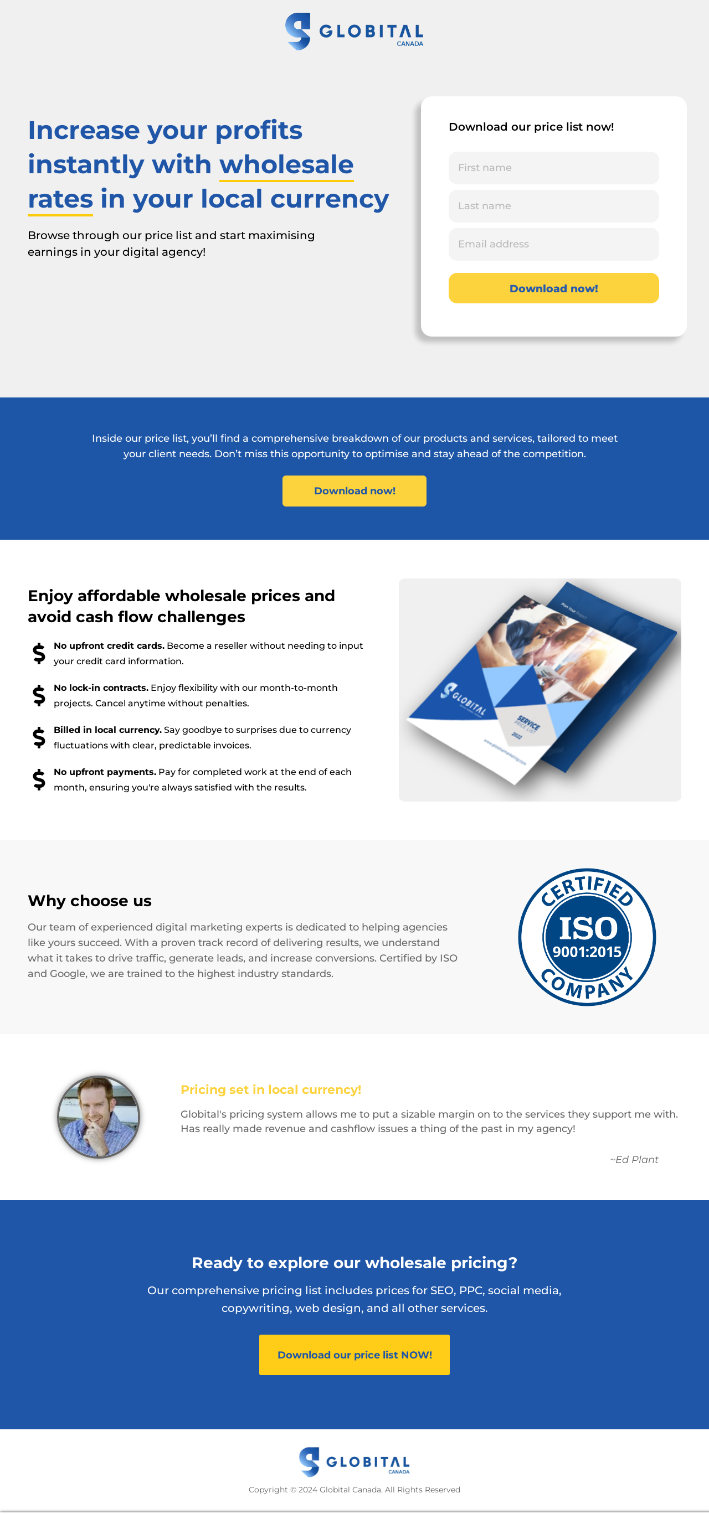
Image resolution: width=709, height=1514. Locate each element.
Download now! (554, 288)
